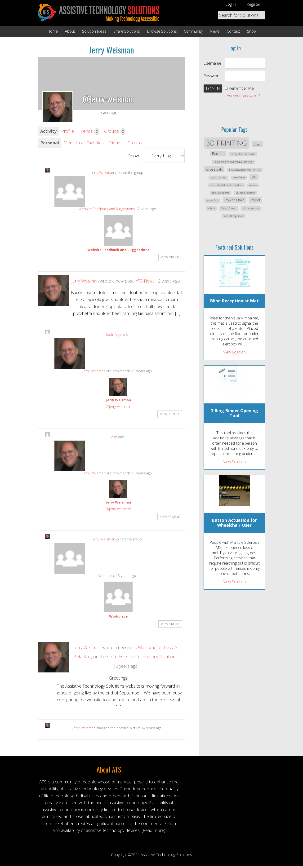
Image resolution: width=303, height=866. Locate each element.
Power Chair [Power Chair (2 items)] (234, 200)
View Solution (234, 352)
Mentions (73, 143)
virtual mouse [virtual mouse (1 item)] (251, 208)
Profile (67, 131)
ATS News (145, 281)
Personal (49, 143)
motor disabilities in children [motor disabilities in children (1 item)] (226, 185)
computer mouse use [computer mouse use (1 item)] (243, 154)
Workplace (106, 575)
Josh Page (113, 334)
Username (212, 63)
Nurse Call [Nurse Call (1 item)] (212, 200)
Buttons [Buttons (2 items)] (218, 153)
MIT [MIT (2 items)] (254, 177)
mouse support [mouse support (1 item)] (220, 192)
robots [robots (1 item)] (211, 208)
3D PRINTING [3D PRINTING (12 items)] (226, 143)
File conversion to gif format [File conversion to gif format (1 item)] (245, 169)
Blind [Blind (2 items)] (257, 144)
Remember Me (241, 88)
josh (114, 437)
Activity (48, 131)
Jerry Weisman (102, 172)
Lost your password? (242, 95)
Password (212, 75)
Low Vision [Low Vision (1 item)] (239, 177)
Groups (114, 131)
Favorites (95, 143)
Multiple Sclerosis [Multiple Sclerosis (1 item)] (245, 192)
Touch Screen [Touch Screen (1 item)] (228, 208)
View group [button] (170, 257)
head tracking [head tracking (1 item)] (218, 177)
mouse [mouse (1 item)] (253, 185)
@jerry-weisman (118, 406)
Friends (89, 131)
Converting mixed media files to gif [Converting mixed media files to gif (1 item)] (233, 161)
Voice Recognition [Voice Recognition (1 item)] (233, 216)
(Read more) (153, 830)
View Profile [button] (170, 414)
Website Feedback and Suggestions (107, 209)
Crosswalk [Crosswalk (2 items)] (214, 169)
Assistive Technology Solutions (148, 656)
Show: (134, 156)
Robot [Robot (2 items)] (255, 200)
